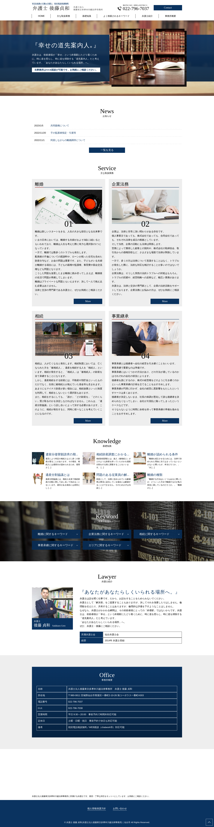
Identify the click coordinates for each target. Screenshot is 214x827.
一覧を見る (107, 150)
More (88, 301)
